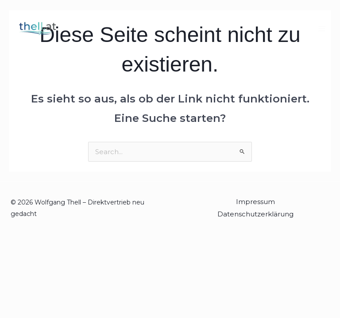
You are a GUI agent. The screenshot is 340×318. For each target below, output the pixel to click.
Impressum (255, 201)
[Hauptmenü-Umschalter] (322, 28)
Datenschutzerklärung (255, 214)
